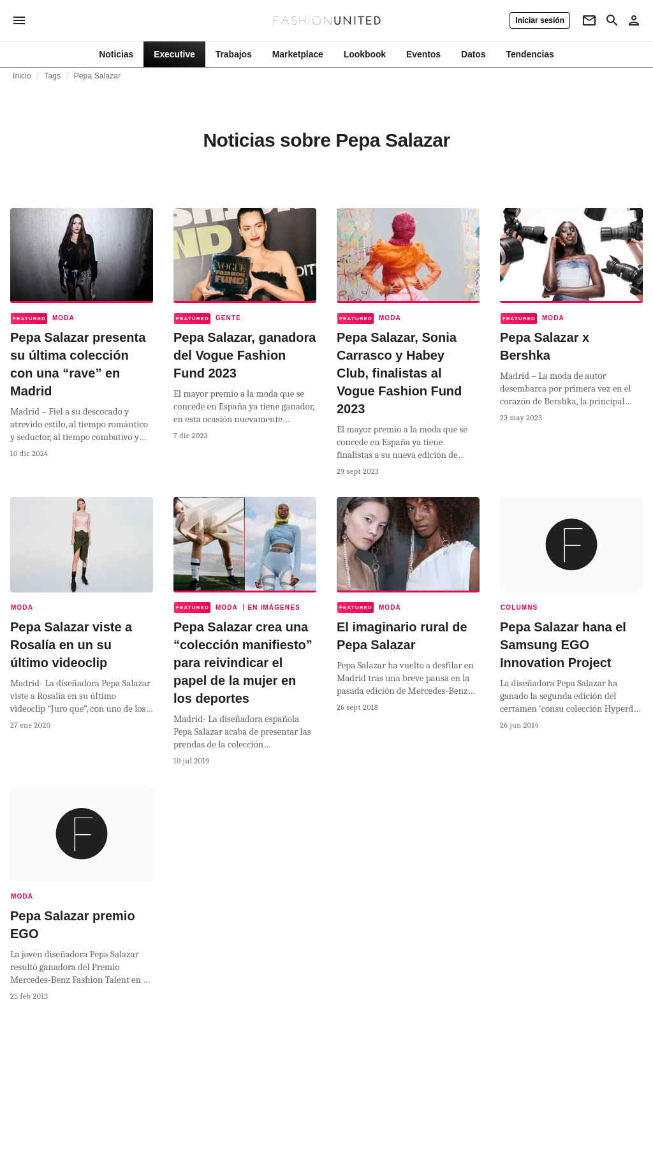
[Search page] (612, 20)
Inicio (22, 75)
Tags (52, 75)
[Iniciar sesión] (540, 20)
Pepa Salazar (97, 75)
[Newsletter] (589, 20)
